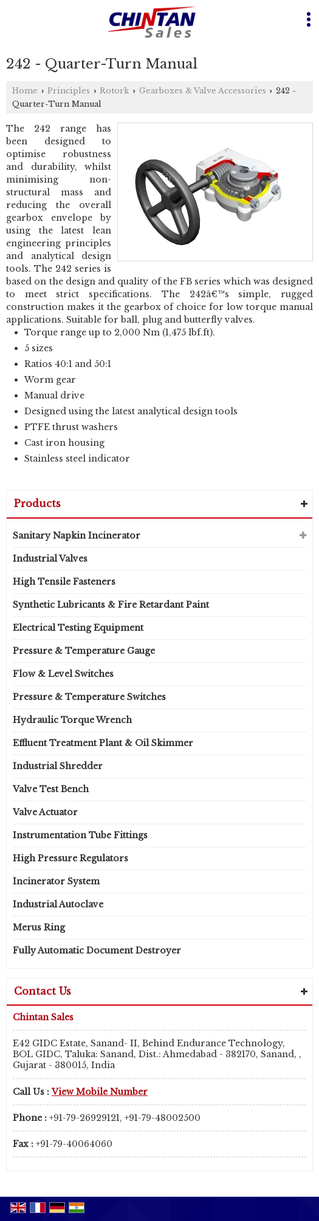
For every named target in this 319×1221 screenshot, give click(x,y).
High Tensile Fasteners (64, 581)
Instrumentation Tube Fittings (80, 835)
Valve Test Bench (51, 789)
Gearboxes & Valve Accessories (202, 90)
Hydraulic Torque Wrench (72, 720)
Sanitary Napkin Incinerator (76, 535)
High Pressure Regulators (70, 858)
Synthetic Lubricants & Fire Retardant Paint (111, 604)
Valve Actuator (45, 812)
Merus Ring (39, 927)
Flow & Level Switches (63, 673)
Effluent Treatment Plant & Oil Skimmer (103, 743)
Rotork (114, 90)
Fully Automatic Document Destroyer (97, 950)
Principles (68, 90)
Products (37, 503)
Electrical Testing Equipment (78, 627)
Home (25, 90)
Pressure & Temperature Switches (89, 696)
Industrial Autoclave (58, 904)
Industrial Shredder (58, 766)
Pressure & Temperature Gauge (84, 650)
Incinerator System (56, 881)
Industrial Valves (50, 558)
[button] (100, 1091)
